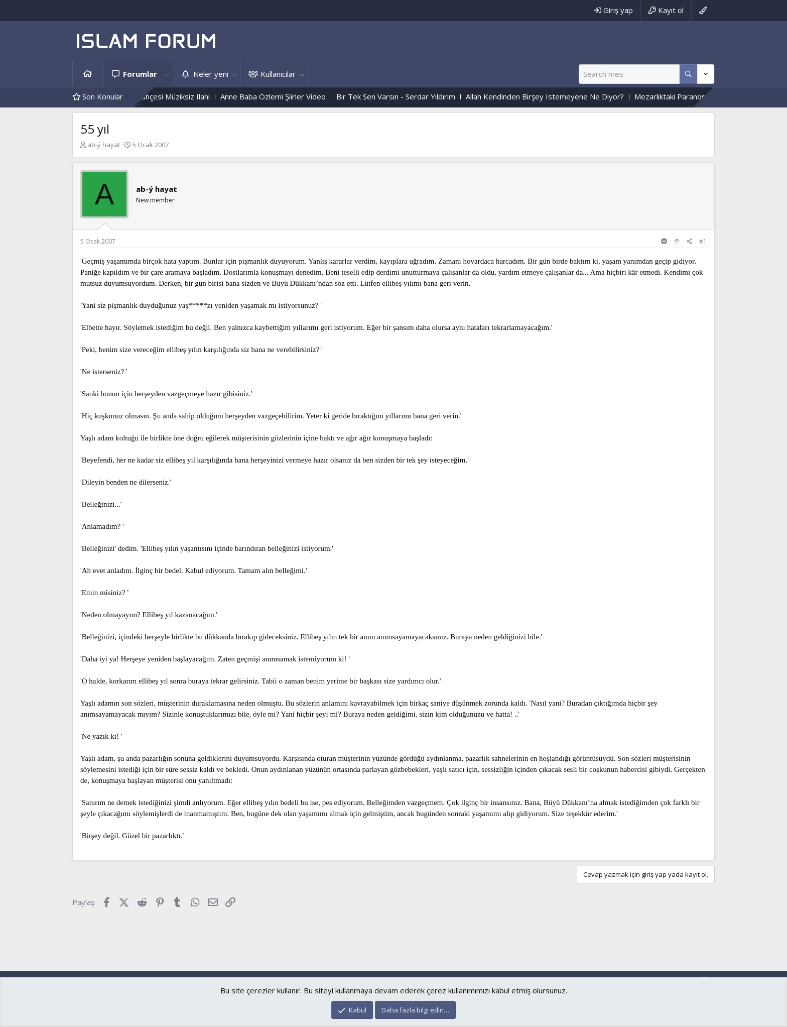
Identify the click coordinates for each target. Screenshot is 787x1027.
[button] (167, 74)
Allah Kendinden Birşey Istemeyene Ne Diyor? (559, 96)
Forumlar (140, 74)
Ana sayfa (88, 74)
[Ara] (629, 74)
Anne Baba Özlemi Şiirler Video (287, 96)
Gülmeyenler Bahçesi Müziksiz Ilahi (164, 96)
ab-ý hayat (103, 144)
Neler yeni (210, 74)
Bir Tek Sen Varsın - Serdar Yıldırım (410, 96)
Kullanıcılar (278, 74)
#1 (703, 241)
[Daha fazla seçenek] (688, 74)
